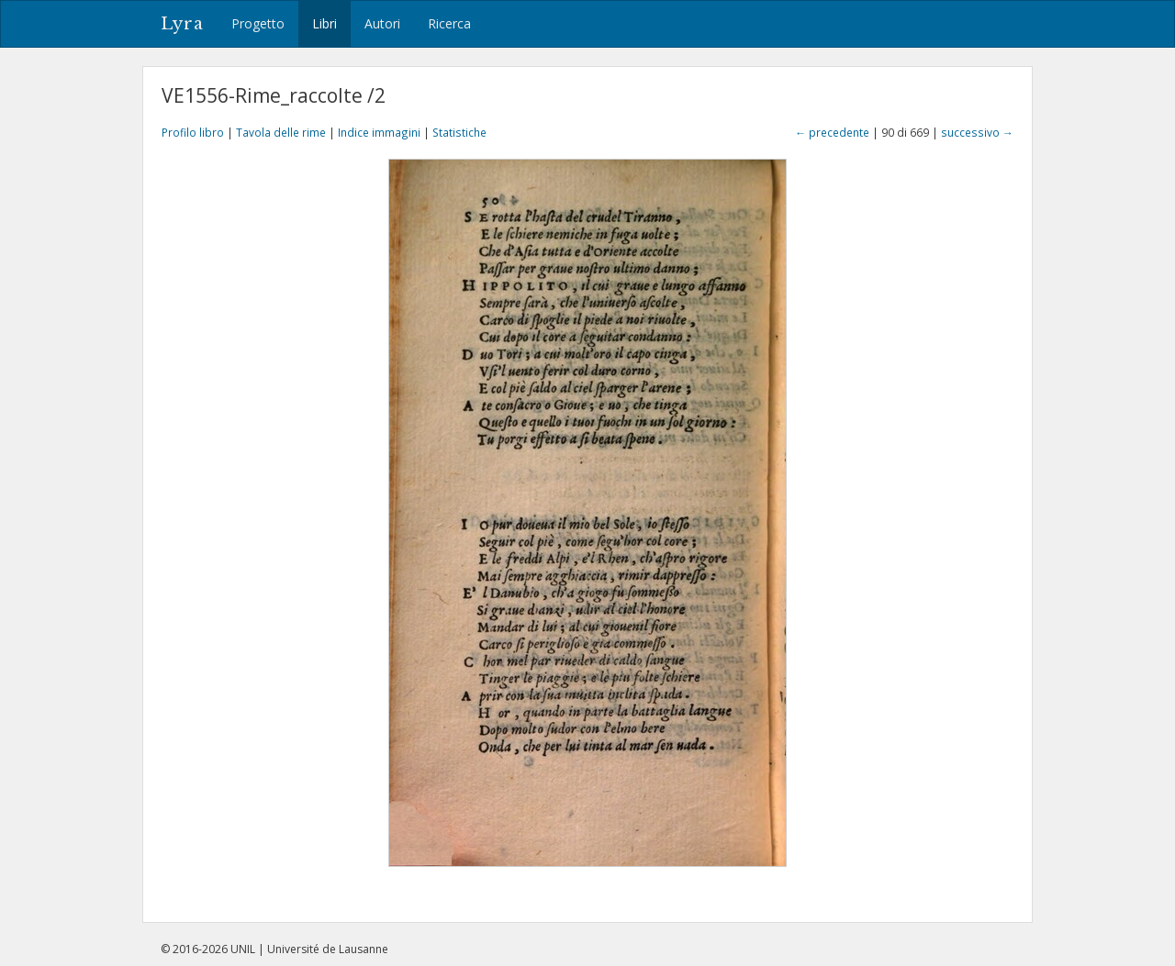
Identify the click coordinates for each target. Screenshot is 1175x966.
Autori (382, 23)
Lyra (182, 24)
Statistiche (459, 132)
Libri (324, 23)
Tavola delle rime (281, 132)
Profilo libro (193, 132)
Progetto (258, 23)
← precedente (832, 132)
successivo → (977, 132)
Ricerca (449, 23)
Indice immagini (379, 132)
